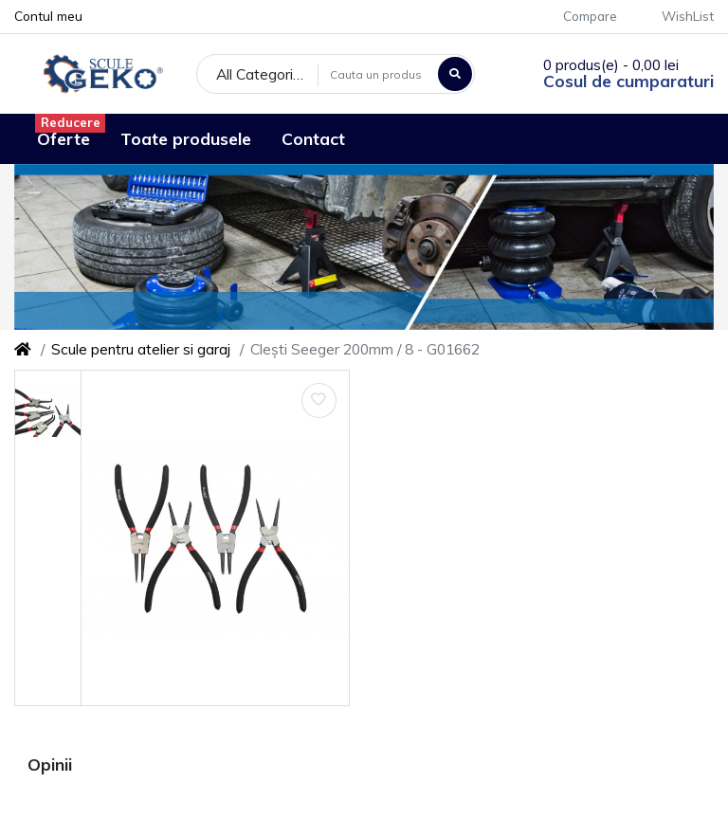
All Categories (262, 73)
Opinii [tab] (49, 764)
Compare (579, 16)
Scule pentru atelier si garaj (140, 348)
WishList (677, 16)
